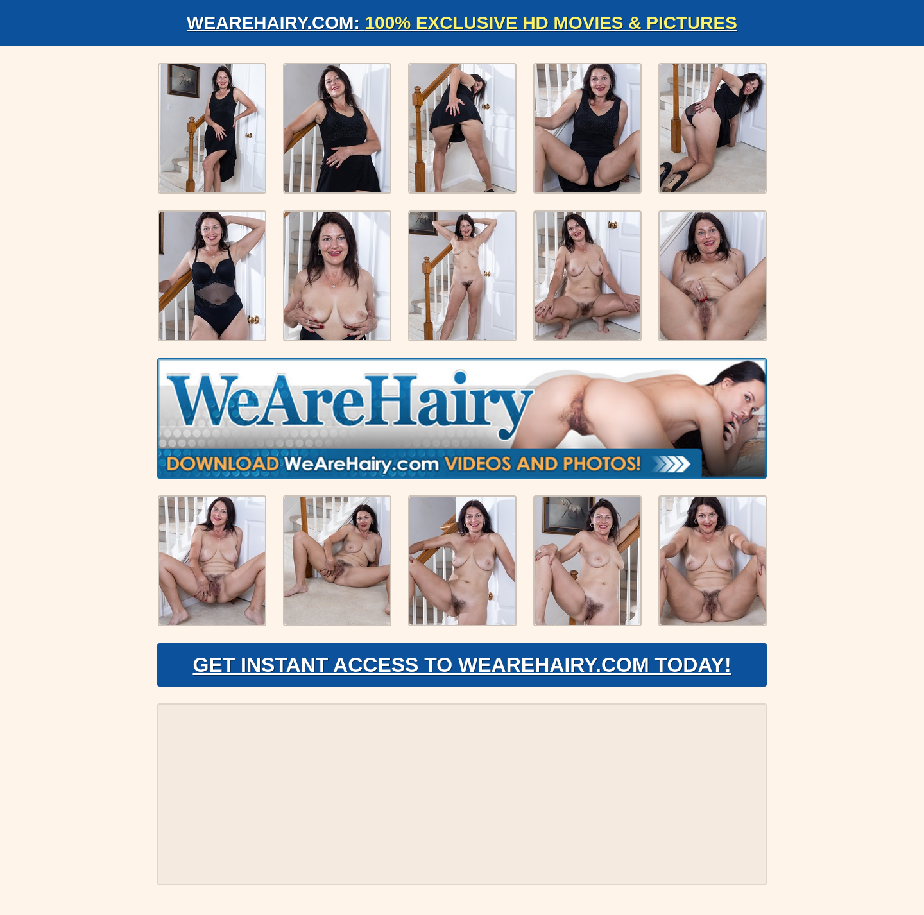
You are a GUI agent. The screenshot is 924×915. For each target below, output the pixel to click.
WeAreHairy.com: (462, 23)
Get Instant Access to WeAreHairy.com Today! (462, 664)
